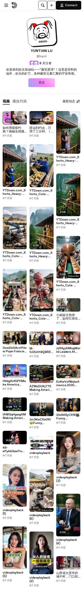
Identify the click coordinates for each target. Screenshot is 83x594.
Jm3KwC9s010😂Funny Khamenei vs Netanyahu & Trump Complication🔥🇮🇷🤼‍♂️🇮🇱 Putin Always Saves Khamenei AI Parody (41, 421)
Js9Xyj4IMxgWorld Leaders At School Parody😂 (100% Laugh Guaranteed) (68, 350)
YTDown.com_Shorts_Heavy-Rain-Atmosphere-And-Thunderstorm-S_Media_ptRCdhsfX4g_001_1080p (67, 159)
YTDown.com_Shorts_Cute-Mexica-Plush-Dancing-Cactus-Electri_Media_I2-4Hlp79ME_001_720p (14, 316)
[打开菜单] (6, 5)
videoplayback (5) (13, 574)
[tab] (6, 101)
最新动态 (71, 101)
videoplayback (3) (66, 479)
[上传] (51, 5)
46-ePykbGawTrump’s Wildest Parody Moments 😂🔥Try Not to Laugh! (14, 449)
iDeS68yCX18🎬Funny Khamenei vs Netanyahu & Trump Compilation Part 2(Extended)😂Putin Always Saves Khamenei (68, 416)
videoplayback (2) (39, 579)
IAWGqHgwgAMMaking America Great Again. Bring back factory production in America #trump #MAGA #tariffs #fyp (15, 416)
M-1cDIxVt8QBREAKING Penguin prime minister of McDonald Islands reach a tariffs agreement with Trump (41, 350)
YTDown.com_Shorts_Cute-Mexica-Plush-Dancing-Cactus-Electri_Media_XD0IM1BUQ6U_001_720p (68, 283)
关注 (42, 83)
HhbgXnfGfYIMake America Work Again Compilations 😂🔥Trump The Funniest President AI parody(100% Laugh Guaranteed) (14, 382)
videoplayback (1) (13, 511)
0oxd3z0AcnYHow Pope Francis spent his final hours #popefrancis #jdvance (15, 349)
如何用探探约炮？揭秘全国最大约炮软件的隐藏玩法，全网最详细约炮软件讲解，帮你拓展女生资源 (13, 129)
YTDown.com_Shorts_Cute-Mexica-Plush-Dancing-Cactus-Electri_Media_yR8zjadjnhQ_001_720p (14, 254)
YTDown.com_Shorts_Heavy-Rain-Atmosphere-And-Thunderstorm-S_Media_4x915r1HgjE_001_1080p (14, 192)
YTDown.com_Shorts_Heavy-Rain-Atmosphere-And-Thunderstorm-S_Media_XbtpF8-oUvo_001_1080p (67, 221)
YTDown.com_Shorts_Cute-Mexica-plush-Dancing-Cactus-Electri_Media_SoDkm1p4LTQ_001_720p (41, 192)
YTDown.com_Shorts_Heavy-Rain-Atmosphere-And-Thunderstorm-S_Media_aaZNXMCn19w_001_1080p (41, 254)
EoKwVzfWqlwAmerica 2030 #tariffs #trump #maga (67, 383)
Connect (68, 5)
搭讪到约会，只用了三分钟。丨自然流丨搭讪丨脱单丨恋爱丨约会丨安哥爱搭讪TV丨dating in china (40, 129)
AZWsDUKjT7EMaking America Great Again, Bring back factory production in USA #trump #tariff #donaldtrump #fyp (41, 388)
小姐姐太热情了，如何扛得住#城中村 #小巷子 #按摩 (68, 316)
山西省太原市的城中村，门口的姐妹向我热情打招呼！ (67, 574)
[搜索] (42, 5)
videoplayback (39, 453)
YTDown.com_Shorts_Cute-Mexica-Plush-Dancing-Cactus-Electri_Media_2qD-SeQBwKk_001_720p (41, 316)
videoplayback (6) (39, 517)
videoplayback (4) (66, 541)
